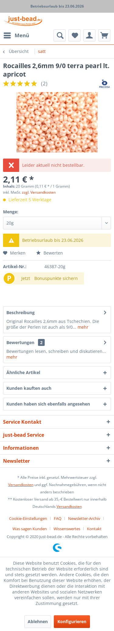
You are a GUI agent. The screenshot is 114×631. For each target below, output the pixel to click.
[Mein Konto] (89, 35)
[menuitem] (16, 35)
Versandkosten (20, 484)
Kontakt (94, 528)
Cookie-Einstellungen (28, 518)
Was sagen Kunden (29, 528)
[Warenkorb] (104, 35)
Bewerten (49, 253)
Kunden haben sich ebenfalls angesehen (48, 404)
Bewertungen (20, 342)
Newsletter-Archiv (84, 518)
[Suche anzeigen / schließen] (60, 35)
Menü (16, 35)
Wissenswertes (67, 528)
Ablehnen (38, 621)
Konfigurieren (71, 621)
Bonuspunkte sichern (56, 278)
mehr (82, 327)
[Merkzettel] (74, 35)
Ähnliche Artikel (23, 372)
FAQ (57, 518)
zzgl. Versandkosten (39, 192)
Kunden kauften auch (28, 388)
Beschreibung (20, 312)
